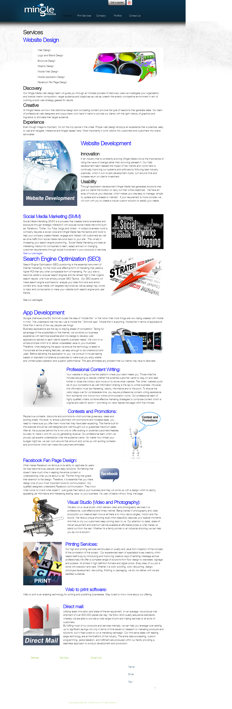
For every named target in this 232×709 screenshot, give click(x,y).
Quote (116, 3)
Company (101, 15)
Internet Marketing (177, 64)
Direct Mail (65, 692)
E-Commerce (176, 52)
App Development (177, 46)
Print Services (84, 15)
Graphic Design (176, 61)
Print (62, 688)
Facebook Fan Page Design (181, 58)
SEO (62, 671)
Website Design (177, 80)
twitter (149, 3)
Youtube (129, 3)
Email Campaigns (177, 55)
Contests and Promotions (180, 49)
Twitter (94, 671)
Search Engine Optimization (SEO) (183, 70)
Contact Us (134, 15)
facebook (143, 3)
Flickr (93, 674)
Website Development (179, 83)
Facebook (96, 667)
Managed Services (178, 67)
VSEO (173, 76)
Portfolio (118, 15)
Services (67, 15)
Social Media (175, 73)
